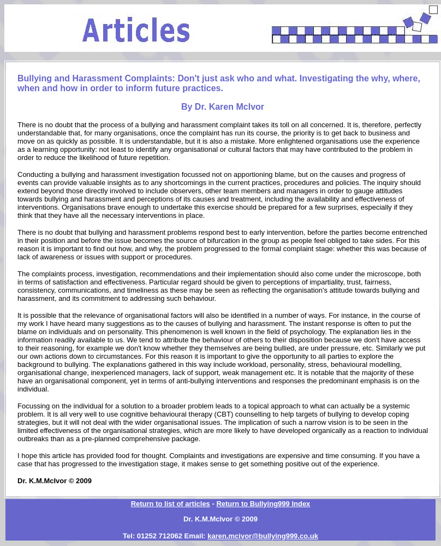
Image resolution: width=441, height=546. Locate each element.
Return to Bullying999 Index (263, 504)
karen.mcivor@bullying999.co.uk (262, 536)
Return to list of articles (170, 504)
